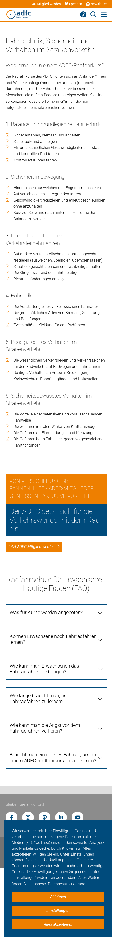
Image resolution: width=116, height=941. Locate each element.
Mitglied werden (46, 4)
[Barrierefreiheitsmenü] (83, 14)
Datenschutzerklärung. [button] (67, 884)
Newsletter (96, 4)
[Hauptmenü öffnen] (104, 14)
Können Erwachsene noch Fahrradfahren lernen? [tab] (53, 639)
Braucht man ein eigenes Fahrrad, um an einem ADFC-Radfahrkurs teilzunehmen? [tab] (53, 757)
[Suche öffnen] (93, 14)
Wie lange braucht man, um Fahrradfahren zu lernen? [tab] (39, 698)
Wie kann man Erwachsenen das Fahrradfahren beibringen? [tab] (44, 669)
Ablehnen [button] (58, 896)
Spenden (73, 4)
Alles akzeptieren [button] (58, 924)
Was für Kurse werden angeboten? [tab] (46, 612)
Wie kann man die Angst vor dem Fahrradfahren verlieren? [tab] (45, 728)
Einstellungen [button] (58, 910)
